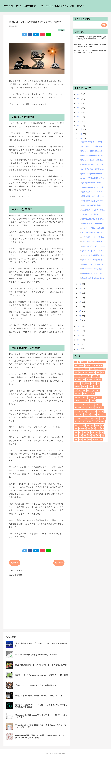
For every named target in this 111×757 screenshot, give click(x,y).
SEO (97, 372)
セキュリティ (90, 404)
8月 (80, 288)
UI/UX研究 (78, 379)
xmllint (84, 386)
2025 (79, 99)
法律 (97, 432)
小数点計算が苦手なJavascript (93, 201)
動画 (76, 429)
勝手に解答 (82, 429)
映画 (85, 432)
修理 (87, 425)
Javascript (97, 369)
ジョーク (77, 400)
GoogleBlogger (97, 365)
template (77, 386)
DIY (76, 365)
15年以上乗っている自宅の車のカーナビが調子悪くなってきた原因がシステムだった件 (93, 219)
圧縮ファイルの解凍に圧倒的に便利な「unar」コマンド (38, 696)
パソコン (77, 418)
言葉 (103, 436)
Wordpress (97, 379)
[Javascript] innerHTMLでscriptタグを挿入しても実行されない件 (93, 155)
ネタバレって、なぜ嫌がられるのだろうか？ (93, 146)
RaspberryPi (83, 372)
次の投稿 (14, 563)
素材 (85, 436)
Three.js (83, 376)
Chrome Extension (99, 362)
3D (76, 362)
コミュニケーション (81, 397)
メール (95, 422)
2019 (79, 126)
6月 (80, 298)
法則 (92, 432)
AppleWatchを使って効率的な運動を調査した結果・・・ (93, 142)
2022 (79, 112)
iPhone (87, 383)
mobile (93, 383)
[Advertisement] (90, 69)
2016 (79, 335)
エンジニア (96, 390)
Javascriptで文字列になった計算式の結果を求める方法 (93, 214)
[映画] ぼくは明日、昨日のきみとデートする (93, 183)
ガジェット (78, 393)
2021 (79, 117)
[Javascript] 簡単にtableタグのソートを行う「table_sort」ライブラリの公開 (93, 151)
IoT (91, 369)
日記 (61, 30)
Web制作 (89, 379)
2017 (79, 331)
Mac (76, 372)
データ (84, 411)
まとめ (90, 386)
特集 (76, 436)
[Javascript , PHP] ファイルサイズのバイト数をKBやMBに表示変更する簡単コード (93, 260)
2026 (79, 94)
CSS (89, 362)
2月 (80, 316)
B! (36, 35)
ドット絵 (87, 415)
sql (98, 383)
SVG (102, 372)
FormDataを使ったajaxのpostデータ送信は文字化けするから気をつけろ (93, 278)
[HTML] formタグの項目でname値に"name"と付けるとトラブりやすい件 (93, 264)
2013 (79, 349)
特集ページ (81, 6)
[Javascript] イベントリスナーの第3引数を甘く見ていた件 (93, 251)
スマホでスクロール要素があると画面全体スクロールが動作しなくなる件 (93, 169)
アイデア (97, 386)
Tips (89, 376)
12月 (81, 129)
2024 (79, 103)
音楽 (101, 439)
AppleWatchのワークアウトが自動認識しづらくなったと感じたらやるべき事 (93, 187)
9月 (80, 284)
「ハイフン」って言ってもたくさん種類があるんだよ (37, 685)
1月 (80, 320)
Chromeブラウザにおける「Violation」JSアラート (37, 655)
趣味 (80, 439)
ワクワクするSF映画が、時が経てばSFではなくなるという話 (93, 255)
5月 (80, 302)
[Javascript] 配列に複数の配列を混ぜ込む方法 (93, 205)
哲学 (89, 429)
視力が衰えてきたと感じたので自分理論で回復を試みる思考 (93, 196)
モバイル (101, 422)
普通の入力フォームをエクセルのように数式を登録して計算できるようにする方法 (93, 192)
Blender (84, 362)
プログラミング (93, 418)
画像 (80, 436)
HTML (86, 369)
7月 (80, 293)
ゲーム (85, 393)
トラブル (100, 411)
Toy (98, 376)
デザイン (77, 411)
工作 (98, 429)
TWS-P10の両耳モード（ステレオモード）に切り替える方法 (41, 665)
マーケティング (79, 422)
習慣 (94, 436)
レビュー (77, 425)
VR (84, 379)
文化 (76, 432)
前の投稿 (59, 563)
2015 (79, 340)
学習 (93, 429)
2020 (79, 121)
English (87, 365)
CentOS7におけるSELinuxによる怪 (93, 223)
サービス (98, 397)
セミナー (98, 404)
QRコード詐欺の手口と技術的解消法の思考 (93, 178)
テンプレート (100, 407)
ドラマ (94, 415)
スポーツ (93, 400)
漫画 (101, 432)
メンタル (88, 422)
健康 (92, 425)
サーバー (91, 397)
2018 (79, 326)
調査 (76, 439)
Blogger (62, 753)
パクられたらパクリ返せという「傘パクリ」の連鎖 (93, 242)
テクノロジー (90, 407)
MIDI (104, 369)
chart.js (77, 383)
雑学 (89, 439)
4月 (80, 307)
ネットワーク (102, 415)
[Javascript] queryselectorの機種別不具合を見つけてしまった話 (93, 174)
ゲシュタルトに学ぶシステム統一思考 (93, 232)
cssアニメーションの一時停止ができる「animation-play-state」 (93, 210)
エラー (89, 390)
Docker (81, 365)
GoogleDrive (79, 369)
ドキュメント (79, 415)
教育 (102, 429)
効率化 (97, 425)
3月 (80, 311)
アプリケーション (80, 390)
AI (79, 362)
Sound (77, 376)
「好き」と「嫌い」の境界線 (93, 228)
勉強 (102, 425)
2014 (79, 344)
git (82, 383)
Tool (93, 376)
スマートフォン (79, 404)
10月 (81, 138)
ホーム (18, 6)
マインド (102, 418)
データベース (92, 411)
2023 (79, 108)
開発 (85, 439)
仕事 (83, 425)
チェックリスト (79, 407)
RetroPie (92, 372)
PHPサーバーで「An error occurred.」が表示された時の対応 (41, 675)
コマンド (91, 393)
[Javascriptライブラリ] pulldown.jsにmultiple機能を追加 (93, 246)
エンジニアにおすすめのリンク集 (60, 6)
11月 (81, 134)
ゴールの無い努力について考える (93, 164)
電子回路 (95, 439)
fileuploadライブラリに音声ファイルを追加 (93, 269)
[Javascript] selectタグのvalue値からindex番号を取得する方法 (93, 160)
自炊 (98, 436)
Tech (41, 6)
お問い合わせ (30, 6)
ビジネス (84, 418)
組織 (89, 436)
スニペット (85, 400)
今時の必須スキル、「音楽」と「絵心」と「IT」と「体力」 (93, 237)
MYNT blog (8, 6)
